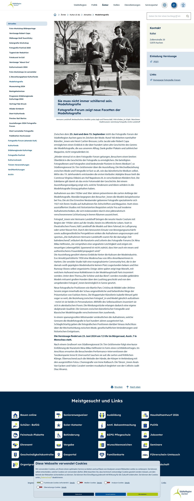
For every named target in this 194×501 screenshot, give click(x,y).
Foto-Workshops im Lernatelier (22, 72)
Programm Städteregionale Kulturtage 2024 (21, 97)
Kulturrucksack (15, 160)
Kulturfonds (13, 145)
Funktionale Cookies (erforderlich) (56, 483)
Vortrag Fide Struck (17, 104)
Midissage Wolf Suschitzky (20, 38)
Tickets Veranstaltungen (18, 165)
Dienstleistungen (132, 4)
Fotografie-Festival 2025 (20, 48)
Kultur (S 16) (75, 15)
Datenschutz (46, 477)
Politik (94, 4)
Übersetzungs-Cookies (52, 487)
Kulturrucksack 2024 (18, 67)
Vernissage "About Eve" (19, 62)
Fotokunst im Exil (16, 57)
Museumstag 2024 (17, 86)
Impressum (33, 482)
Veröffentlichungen (16, 170)
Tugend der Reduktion (19, 53)
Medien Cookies (90, 483)
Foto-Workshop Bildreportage (22, 28)
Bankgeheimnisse (16, 91)
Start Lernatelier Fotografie (21, 131)
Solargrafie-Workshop (19, 43)
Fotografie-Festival (16, 155)
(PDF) (156, 61)
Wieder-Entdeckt (16, 109)
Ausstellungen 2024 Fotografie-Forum (23, 124)
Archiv (11, 174)
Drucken (117, 387)
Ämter (105, 4)
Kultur (153, 33)
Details (72, 483)
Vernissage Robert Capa (19, 33)
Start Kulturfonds (17, 113)
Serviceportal (151, 4)
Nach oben (133, 387)
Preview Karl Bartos (17, 118)
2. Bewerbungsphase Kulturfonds (23, 77)
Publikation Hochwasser (19, 136)
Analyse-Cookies (118, 483)
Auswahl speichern (110, 494)
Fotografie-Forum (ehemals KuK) (22, 141)
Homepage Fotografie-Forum (166, 80)
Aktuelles (87, 15)
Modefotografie (16, 81)
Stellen (116, 4)
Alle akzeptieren (142, 494)
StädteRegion (80, 4)
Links (163, 482)
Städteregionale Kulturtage (20, 150)
